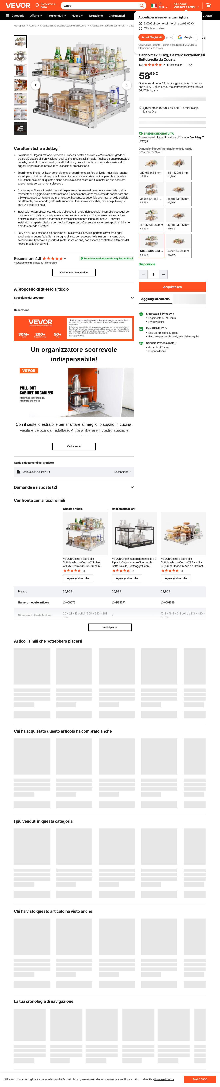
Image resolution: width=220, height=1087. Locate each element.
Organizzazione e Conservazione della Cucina (63, 25)
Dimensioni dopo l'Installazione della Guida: (166, 148)
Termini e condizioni (172, 44)
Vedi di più (110, 627)
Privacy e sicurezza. (164, 1079)
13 (45, 262)
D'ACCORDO (200, 1079)
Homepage (19, 25)
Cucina (32, 25)
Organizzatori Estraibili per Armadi (107, 25)
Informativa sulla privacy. (150, 48)
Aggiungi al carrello (155, 299)
